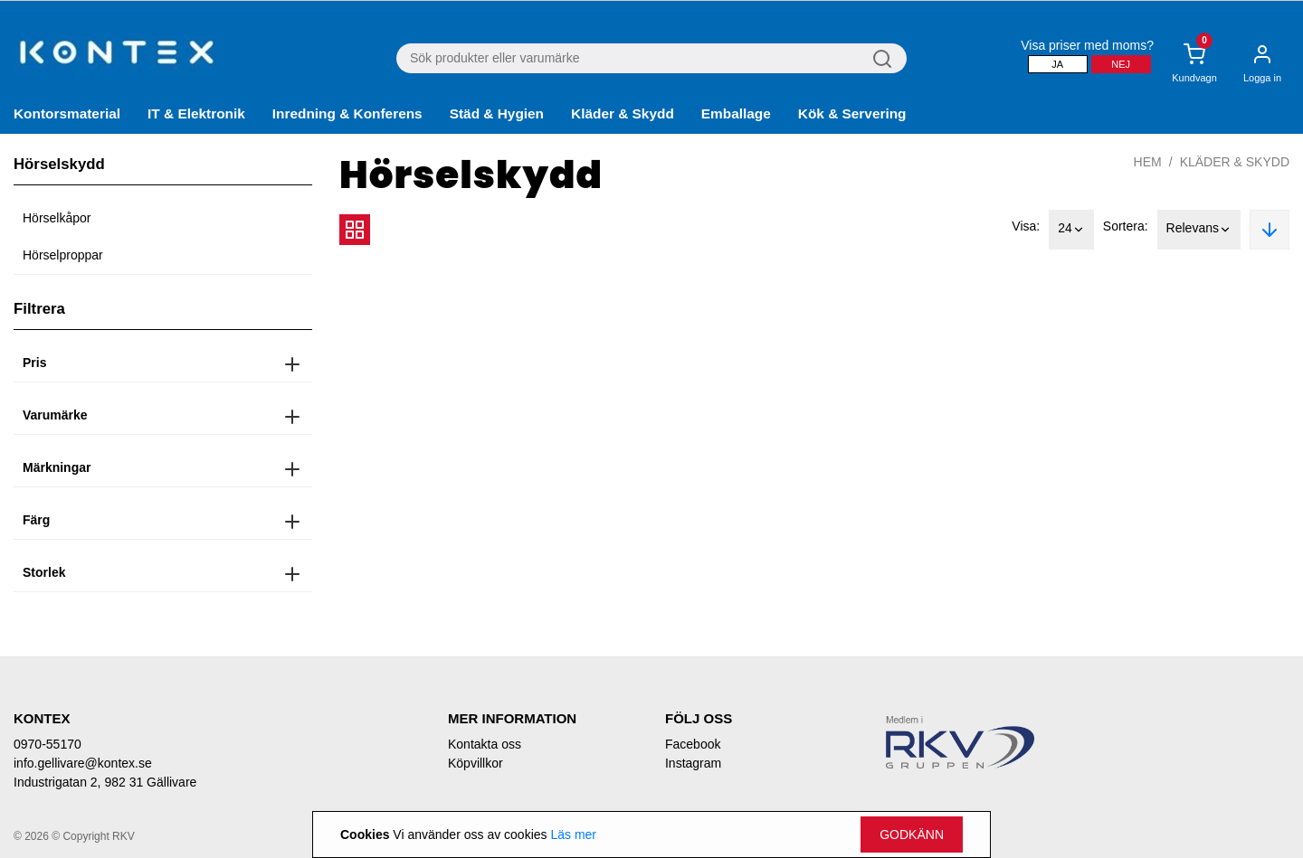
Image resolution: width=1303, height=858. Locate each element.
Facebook (692, 744)
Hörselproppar (63, 255)
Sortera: (1125, 226)
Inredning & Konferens (347, 113)
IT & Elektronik (196, 113)
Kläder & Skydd (622, 113)
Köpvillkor (475, 763)
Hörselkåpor (56, 218)
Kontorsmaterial (67, 113)
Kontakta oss (484, 744)
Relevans (1199, 229)
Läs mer (573, 834)
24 (1071, 229)
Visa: (1026, 226)
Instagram (693, 763)
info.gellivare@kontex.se (83, 763)
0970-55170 (47, 744)
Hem (1148, 162)
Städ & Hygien (497, 113)
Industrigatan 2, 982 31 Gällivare (105, 782)
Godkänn (912, 834)
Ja (1057, 64)
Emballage (736, 113)
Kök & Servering (852, 113)
